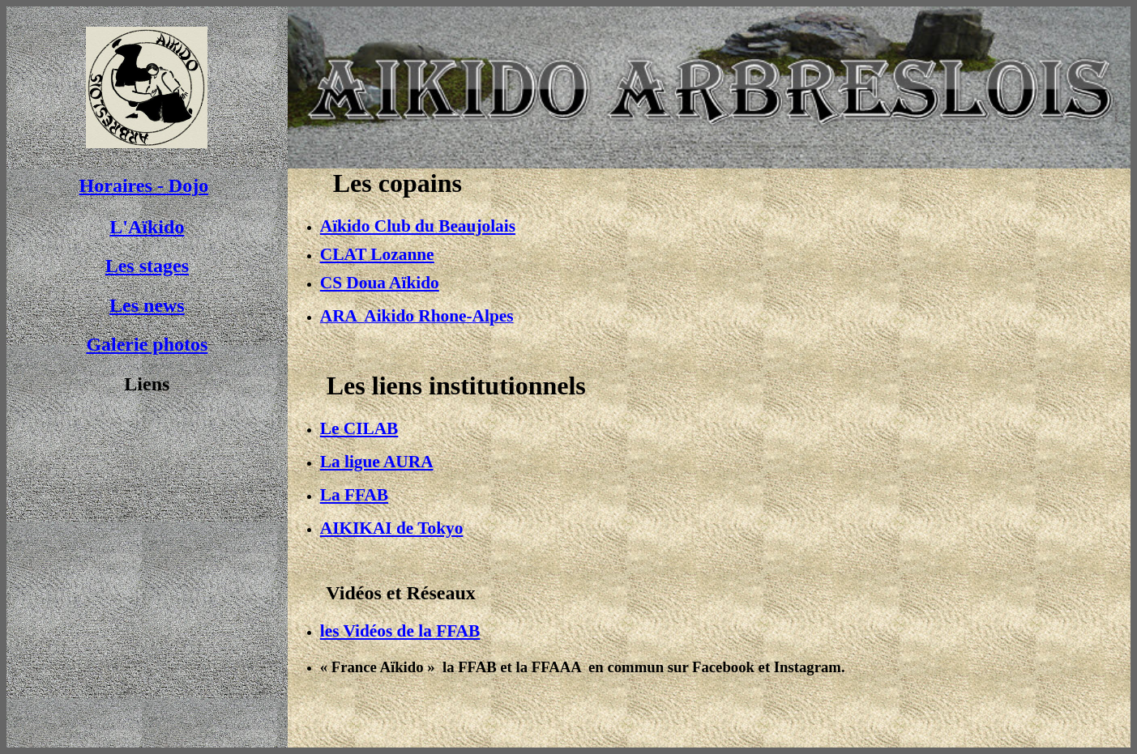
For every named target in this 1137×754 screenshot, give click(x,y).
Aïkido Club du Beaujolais (417, 226)
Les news (147, 305)
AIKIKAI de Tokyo (392, 528)
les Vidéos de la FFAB (400, 631)
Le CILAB (359, 428)
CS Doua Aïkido (379, 282)
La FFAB (354, 495)
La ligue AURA (377, 461)
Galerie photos (146, 344)
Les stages (147, 265)
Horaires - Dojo (144, 185)
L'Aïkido (146, 226)
